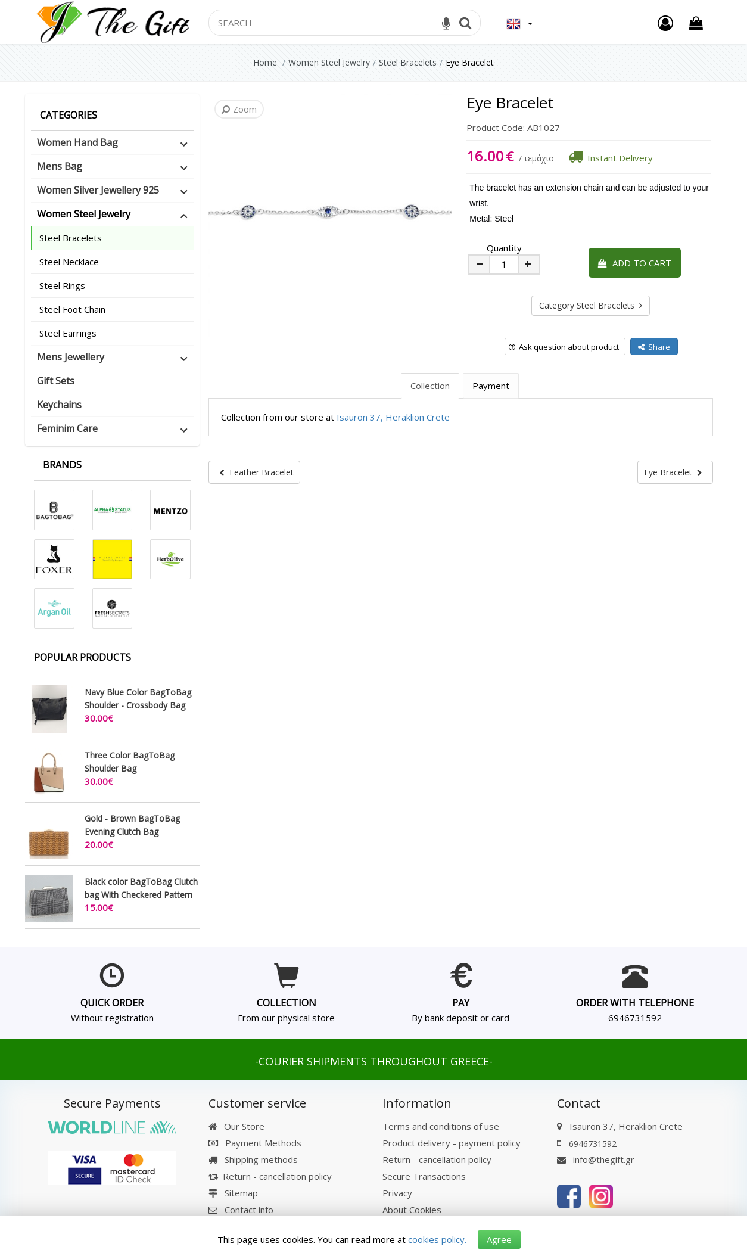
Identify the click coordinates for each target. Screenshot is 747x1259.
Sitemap (233, 1193)
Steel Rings (62, 285)
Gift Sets (55, 380)
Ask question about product (564, 346)
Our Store (236, 1126)
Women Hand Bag (77, 142)
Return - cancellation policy (270, 1176)
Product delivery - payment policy (451, 1143)
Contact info (249, 1210)
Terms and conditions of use (440, 1126)
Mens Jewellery (70, 356)
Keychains (59, 404)
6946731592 (635, 1018)
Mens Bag (59, 166)
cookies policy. (437, 1239)
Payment (490, 385)
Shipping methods (253, 1159)
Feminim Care (67, 428)
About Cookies (411, 1210)
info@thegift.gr (595, 1159)
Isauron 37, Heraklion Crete (393, 417)
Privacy (397, 1193)
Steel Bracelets (70, 238)
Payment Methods (254, 1143)
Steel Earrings (68, 333)
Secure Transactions (424, 1176)
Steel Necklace (69, 262)
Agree (499, 1239)
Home (265, 62)
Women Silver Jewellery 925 (98, 190)
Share (654, 346)
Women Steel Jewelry (83, 213)
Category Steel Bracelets (590, 305)
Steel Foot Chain (72, 309)
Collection (430, 385)
